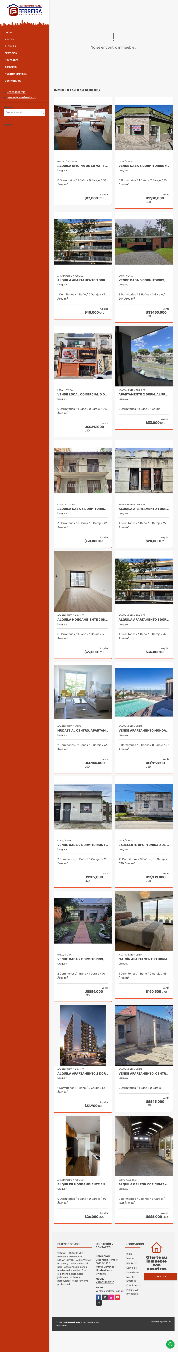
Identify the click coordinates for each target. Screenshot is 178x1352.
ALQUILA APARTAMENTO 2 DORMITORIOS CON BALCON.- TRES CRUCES (82, 1073)
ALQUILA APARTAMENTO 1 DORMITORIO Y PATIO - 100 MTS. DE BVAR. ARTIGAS (144, 509)
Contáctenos (13, 81)
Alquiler (10, 46)
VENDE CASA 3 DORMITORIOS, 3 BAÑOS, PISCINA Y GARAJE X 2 (144, 280)
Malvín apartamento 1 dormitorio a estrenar (144, 959)
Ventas (9, 39)
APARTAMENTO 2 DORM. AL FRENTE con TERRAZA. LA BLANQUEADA (144, 394)
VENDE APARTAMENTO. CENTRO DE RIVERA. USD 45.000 (144, 1073)
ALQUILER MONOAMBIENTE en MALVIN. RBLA (82, 1184)
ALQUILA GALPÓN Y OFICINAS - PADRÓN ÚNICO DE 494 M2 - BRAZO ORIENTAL (144, 1184)
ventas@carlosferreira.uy (21, 97)
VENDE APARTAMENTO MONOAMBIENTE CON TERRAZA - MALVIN (144, 730)
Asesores (11, 67)
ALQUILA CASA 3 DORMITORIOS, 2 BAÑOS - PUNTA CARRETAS (82, 509)
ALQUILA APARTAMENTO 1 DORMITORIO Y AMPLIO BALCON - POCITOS (144, 619)
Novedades (11, 60)
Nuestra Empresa (16, 74)
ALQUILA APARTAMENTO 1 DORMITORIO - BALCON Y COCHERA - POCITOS (82, 280)
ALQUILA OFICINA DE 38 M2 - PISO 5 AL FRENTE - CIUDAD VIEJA (82, 166)
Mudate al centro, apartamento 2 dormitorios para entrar (82, 730)
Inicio (8, 32)
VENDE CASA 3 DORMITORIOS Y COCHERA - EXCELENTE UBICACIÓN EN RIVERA (144, 166)
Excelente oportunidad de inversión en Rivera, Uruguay (144, 845)
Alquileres (131, 1263)
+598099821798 (16, 92)
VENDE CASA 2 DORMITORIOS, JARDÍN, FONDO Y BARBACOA (82, 959)
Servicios (11, 53)
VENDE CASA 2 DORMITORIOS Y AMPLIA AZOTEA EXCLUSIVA (82, 845)
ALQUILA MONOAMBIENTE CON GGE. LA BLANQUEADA (82, 619)
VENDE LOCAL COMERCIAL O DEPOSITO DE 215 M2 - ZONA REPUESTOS (82, 394)
